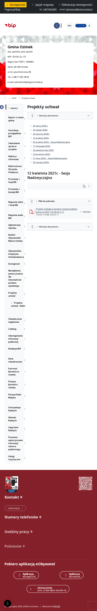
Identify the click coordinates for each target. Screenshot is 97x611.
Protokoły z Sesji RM (17, 181)
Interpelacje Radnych (17, 409)
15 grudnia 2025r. (39, 138)
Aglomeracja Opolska (17, 226)
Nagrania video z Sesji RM (17, 203)
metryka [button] (85, 211)
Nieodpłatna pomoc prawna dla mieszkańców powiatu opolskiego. (17, 278)
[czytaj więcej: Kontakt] (15, 508)
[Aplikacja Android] (71, 575)
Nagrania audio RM (17, 216)
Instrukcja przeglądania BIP (17, 133)
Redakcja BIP (17, 348)
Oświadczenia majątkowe (17, 320)
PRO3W (56, 606)
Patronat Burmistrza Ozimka (17, 371)
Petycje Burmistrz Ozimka (17, 384)
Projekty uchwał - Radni (18, 304)
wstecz (13, 108)
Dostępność (17, 263)
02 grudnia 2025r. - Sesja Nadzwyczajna (50, 142)
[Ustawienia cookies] (7, 603)
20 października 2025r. (42, 150)
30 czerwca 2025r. (39, 162)
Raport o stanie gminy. (17, 119)
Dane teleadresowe (17, 360)
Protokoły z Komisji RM (17, 191)
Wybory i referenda (17, 158)
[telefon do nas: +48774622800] (50, 9)
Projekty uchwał (17, 294)
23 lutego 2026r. (39, 130)
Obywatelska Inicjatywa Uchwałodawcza (17, 254)
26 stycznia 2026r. (39, 134)
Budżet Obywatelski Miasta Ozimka (17, 237)
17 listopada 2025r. (40, 146)
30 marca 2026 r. (39, 126)
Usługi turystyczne (17, 458)
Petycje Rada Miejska (17, 396)
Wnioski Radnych (17, 419)
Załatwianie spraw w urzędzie (17, 146)
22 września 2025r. (40, 154)
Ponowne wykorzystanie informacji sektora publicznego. (17, 443)
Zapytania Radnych (17, 429)
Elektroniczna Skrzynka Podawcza (17, 169)
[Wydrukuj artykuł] (85, 186)
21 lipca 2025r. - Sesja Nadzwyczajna (48, 158)
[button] (48, 497)
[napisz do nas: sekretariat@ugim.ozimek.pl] (79, 9)
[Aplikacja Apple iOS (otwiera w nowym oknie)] (26, 575)
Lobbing (17, 329)
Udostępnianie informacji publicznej (17, 338)
